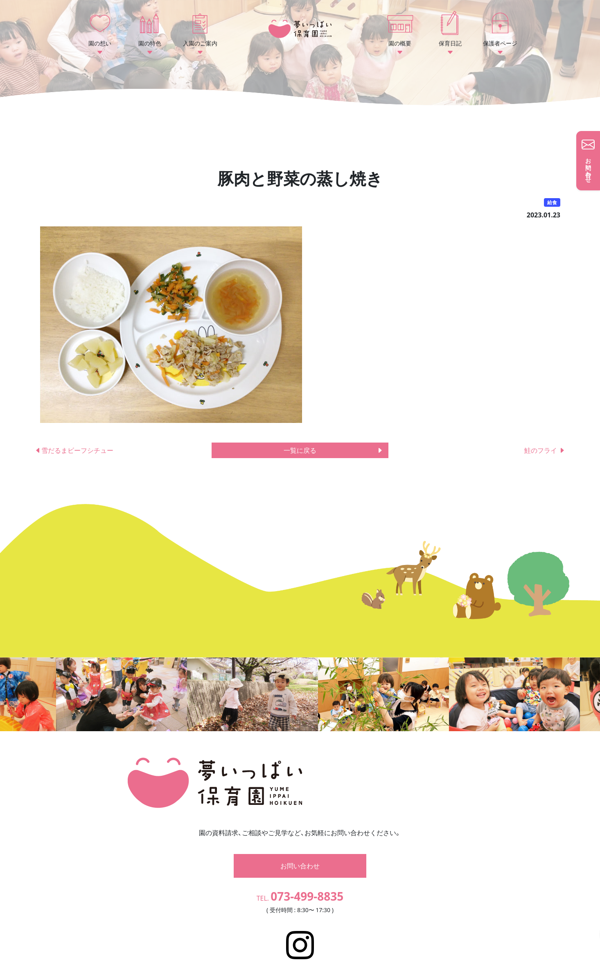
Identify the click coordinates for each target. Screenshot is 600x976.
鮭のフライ (544, 450)
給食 (552, 202)
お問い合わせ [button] (300, 853)
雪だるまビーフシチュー (77, 450)
